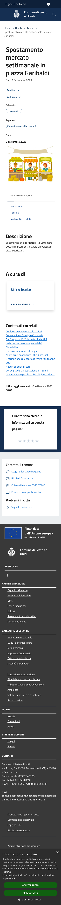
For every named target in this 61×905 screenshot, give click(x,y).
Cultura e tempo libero (19, 643)
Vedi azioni (14, 97)
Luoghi (11, 741)
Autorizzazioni (15, 700)
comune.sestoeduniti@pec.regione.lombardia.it (29, 796)
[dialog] (30, 877)
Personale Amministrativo (21, 616)
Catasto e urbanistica (19, 658)
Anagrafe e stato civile (19, 637)
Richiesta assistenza (18, 830)
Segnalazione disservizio (20, 820)
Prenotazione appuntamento (23, 814)
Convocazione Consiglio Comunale (24, 335)
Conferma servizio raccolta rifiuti (24, 331)
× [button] (57, 852)
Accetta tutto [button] (30, 885)
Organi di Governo (17, 590)
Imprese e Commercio (19, 653)
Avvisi (30, 28)
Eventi (11, 746)
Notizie (11, 716)
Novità (18, 28)
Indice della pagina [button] (21, 195)
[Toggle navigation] (6, 14)
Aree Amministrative (19, 595)
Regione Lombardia (15, 4)
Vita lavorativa (15, 648)
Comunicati (13, 721)
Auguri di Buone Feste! (18, 367)
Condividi (13, 90)
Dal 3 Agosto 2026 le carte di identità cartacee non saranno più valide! (26, 341)
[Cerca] (54, 14)
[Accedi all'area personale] (48, 4)
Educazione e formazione (21, 674)
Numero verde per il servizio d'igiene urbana (30, 374)
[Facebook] (8, 575)
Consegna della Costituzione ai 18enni (27, 370)
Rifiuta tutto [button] (30, 892)
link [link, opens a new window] (13, 878)
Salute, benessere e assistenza (24, 695)
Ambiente (12, 690)
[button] (30, 899)
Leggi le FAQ (14, 825)
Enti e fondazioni (16, 606)
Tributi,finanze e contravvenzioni (25, 684)
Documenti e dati (16, 621)
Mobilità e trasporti (18, 663)
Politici (11, 611)
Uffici (10, 601)
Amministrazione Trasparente (23, 846)
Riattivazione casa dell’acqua (22, 351)
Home (7, 28)
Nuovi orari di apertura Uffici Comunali (27, 355)
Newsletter (12, 347)
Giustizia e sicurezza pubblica (23, 679)
